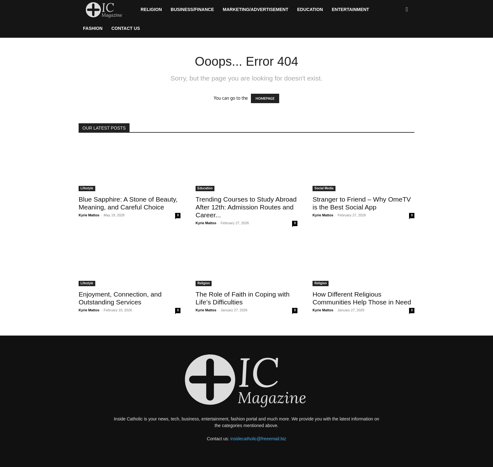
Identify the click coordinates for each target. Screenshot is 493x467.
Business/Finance (192, 9)
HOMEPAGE (265, 98)
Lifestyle (86, 188)
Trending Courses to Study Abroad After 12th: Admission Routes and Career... (246, 207)
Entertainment (350, 9)
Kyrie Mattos (89, 215)
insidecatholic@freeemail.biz (258, 438)
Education (310, 9)
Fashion (92, 28)
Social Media (324, 188)
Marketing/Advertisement (255, 9)
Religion (151, 9)
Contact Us (125, 28)
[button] (406, 9)
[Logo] (107, 9)
